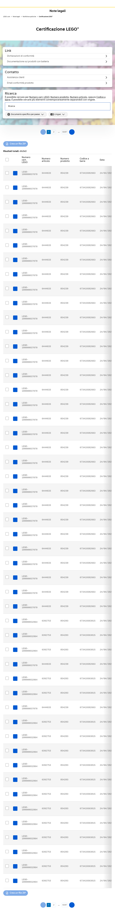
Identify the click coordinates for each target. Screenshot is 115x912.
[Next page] (72, 132)
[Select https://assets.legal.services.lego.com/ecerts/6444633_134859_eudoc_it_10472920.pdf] (7, 606)
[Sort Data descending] (107, 161)
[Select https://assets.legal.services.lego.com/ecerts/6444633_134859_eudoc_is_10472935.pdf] (7, 563)
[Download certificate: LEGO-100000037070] (15, 173)
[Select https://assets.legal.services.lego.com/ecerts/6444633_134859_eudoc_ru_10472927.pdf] (7, 259)
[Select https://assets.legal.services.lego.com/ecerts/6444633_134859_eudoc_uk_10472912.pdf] (7, 591)
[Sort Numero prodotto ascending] (73, 158)
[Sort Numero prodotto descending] (73, 161)
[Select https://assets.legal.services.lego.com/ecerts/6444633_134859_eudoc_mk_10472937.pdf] (7, 187)
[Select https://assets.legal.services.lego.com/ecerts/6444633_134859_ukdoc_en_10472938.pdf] (7, 216)
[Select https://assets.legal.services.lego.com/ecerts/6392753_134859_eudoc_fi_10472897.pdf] (7, 635)
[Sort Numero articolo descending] (53, 161)
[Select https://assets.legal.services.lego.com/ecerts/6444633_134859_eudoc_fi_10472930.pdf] (7, 505)
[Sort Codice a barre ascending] (93, 158)
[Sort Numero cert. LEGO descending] (35, 161)
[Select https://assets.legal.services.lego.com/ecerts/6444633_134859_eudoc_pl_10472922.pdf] (7, 447)
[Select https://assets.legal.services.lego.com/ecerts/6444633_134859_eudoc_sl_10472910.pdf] (7, 288)
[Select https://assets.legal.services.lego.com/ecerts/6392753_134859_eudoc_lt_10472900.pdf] (7, 866)
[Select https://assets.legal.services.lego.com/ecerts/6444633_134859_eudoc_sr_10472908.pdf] (7, 707)
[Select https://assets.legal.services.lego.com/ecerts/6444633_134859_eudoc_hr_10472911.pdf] (7, 274)
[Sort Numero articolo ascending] (53, 158)
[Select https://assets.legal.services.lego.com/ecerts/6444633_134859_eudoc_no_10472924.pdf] (7, 230)
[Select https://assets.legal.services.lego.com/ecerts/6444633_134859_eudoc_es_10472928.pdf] (7, 418)
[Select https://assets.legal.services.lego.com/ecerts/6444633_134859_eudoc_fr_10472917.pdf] (7, 534)
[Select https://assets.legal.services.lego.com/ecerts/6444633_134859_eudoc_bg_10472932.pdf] (7, 389)
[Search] (106, 106)
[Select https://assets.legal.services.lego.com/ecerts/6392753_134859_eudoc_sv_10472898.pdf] (7, 765)
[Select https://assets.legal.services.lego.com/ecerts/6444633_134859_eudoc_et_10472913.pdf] (7, 331)
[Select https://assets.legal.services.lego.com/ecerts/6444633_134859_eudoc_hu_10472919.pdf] (7, 461)
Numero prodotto (59, 97)
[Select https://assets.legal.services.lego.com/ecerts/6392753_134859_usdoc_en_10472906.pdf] (7, 880)
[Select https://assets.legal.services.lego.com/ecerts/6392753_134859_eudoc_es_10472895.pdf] (7, 721)
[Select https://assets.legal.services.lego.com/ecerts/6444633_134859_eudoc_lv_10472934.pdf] (7, 303)
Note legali (58, 11)
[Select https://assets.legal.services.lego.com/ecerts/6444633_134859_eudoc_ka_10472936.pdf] (7, 202)
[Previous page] (43, 132)
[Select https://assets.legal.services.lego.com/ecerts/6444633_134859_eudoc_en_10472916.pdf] (7, 433)
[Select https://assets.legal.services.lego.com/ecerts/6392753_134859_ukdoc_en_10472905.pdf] (7, 678)
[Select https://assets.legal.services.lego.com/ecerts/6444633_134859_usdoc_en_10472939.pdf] (7, 173)
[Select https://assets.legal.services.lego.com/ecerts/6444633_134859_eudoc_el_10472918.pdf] (7, 360)
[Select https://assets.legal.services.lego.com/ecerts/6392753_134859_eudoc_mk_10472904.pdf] (7, 808)
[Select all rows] (7, 159)
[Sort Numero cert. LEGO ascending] (35, 158)
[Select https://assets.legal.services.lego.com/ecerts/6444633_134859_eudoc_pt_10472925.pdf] (7, 346)
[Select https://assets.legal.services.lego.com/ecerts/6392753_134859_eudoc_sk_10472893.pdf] (7, 693)
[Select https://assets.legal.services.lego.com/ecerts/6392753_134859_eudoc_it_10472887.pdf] (7, 837)
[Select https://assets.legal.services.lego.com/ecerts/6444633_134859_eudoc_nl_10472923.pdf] (7, 519)
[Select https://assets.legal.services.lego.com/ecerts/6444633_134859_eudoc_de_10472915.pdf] (7, 548)
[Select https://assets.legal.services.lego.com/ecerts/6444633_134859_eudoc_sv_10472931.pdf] (7, 375)
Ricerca (11, 106)
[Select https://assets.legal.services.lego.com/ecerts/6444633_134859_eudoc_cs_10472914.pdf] (7, 577)
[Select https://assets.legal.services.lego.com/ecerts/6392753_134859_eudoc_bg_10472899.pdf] (7, 649)
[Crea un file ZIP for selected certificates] (15, 144)
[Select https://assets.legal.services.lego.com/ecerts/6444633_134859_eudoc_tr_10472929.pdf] (7, 317)
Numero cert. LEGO (39, 97)
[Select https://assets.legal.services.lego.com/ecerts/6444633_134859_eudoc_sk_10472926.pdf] (7, 490)
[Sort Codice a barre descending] (93, 161)
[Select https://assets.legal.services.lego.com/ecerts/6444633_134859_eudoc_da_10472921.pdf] (7, 404)
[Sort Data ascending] (107, 158)
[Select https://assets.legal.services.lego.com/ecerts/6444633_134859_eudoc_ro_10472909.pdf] (7, 245)
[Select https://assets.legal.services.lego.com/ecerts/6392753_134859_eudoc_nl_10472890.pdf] (7, 750)
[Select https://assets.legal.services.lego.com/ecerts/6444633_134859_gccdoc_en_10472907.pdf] (7, 664)
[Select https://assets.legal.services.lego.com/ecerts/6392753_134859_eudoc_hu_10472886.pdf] (7, 779)
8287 (64, 132)
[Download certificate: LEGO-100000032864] (15, 621)
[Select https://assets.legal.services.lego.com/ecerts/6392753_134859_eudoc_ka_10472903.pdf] (7, 794)
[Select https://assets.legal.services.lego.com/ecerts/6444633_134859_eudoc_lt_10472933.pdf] (7, 476)
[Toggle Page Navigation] (110, 11)
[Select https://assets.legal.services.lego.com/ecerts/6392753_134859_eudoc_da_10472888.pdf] (7, 851)
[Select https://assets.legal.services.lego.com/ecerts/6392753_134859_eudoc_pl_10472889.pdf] (7, 822)
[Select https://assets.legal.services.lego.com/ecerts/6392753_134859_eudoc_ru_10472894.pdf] (7, 620)
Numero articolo (78, 97)
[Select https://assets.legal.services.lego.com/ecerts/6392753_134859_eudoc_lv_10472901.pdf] (7, 736)
